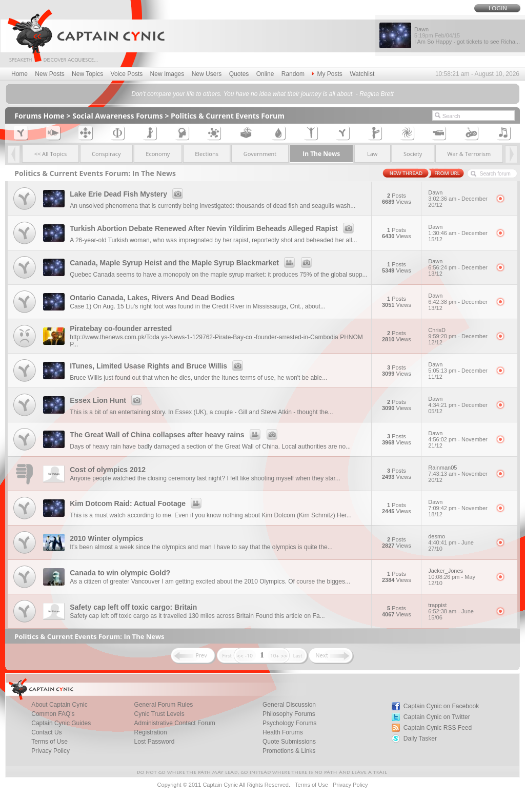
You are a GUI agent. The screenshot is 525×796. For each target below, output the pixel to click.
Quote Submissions (289, 741)
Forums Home (39, 116)
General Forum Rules (163, 704)
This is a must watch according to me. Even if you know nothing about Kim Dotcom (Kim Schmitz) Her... (211, 515)
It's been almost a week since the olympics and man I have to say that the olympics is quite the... (201, 547)
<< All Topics (50, 154)
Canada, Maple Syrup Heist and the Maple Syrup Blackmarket (192, 263)
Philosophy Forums (288, 713)
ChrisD (458, 336)
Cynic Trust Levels (159, 713)
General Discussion (289, 704)
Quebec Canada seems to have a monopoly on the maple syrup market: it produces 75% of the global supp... (218, 274)
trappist (458, 611)
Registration (150, 732)
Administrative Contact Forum (174, 723)
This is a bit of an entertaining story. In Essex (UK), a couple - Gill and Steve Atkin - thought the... (201, 412)
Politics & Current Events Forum (228, 116)
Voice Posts (127, 73)
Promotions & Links (288, 750)
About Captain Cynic (59, 704)
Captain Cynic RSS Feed (437, 727)
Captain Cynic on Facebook (441, 706)
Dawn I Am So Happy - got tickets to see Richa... (467, 35)
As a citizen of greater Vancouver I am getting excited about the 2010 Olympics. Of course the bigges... (210, 581)
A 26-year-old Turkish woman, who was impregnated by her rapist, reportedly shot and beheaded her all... (213, 240)
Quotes (239, 73)
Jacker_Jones (458, 577)
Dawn (458, 198)
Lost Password (154, 741)
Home (19, 73)
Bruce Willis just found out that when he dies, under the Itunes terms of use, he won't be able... (198, 377)
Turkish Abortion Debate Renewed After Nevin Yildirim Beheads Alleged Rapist (213, 228)
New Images (167, 73)
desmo (458, 542)
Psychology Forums (289, 723)
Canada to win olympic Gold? (120, 573)
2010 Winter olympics (106, 538)
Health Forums (282, 732)
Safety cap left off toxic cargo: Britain (133, 607)
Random (293, 73)
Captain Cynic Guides (61, 723)
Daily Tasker (420, 738)
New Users (207, 73)
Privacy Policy (50, 750)
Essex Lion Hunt (107, 400)
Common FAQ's (52, 713)
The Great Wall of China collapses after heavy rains (175, 435)
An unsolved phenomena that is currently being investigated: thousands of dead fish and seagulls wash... (212, 205)
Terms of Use (49, 741)
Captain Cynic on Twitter (436, 717)
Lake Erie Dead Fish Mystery (128, 194)
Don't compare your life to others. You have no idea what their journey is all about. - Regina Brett (262, 94)
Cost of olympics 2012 (108, 469)
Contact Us (46, 732)
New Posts (49, 73)
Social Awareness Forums (117, 116)
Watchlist (362, 73)
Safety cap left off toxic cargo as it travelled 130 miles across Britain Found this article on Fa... (197, 615)
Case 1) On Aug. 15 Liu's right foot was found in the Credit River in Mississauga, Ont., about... (198, 306)
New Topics (87, 73)
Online (265, 73)
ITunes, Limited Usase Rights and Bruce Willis (158, 366)
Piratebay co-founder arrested (121, 328)
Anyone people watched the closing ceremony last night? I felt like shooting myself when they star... (205, 478)
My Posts (327, 73)
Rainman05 (458, 473)
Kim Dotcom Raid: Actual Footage (137, 503)
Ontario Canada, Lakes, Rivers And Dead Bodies (152, 298)
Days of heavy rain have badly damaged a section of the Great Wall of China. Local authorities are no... (210, 446)
